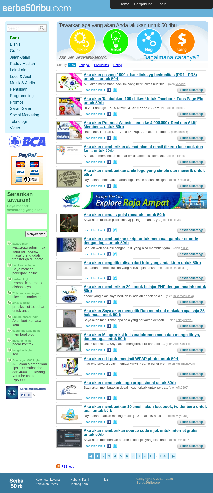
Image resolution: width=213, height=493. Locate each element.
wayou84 (181, 416)
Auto (72, 65)
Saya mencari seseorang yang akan (25, 208)
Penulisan (18, 89)
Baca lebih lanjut (94, 89)
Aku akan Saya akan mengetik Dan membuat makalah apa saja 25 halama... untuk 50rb (144, 313)
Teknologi (18, 121)
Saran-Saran (21, 109)
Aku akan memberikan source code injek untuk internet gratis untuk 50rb (140, 433)
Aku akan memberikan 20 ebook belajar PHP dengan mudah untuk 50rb (145, 289)
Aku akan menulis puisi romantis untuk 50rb (124, 215)
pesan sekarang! (191, 90)
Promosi (17, 102)
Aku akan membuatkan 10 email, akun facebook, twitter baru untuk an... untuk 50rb (145, 409)
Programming (22, 96)
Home (124, 4)
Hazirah (17, 279)
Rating (117, 65)
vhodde (180, 84)
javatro (16, 243)
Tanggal (84, 65)
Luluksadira (20, 265)
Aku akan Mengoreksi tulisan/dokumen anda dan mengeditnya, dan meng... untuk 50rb (142, 337)
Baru (14, 38)
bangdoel (18, 350)
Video (15, 128)
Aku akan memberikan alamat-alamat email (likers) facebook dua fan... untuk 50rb (143, 149)
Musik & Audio (22, 83)
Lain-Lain (18, 70)
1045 (163, 456)
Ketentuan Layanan (48, 479)
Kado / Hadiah (22, 64)
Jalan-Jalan (20, 57)
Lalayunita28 (184, 320)
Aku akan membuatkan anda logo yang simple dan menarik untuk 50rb (144, 173)
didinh (185, 248)
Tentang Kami (79, 484)
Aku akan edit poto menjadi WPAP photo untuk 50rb (131, 359)
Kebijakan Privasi (47, 484)
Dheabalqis (180, 268)
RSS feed (67, 466)
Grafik (15, 51)
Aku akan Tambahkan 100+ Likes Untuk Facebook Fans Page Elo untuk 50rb (143, 101)
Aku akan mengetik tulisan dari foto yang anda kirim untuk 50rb (142, 263)
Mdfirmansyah (185, 363)
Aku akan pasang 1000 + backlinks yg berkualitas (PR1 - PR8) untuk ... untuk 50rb (140, 77)
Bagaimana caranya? (171, 57)
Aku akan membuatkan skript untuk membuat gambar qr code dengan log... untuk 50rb (141, 241)
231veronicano (21, 293)
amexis (17, 302)
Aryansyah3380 (22, 360)
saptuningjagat (22, 330)
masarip (17, 340)
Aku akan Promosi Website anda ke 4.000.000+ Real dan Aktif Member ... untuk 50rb (140, 125)
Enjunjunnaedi (21, 316)
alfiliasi (179, 156)
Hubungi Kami (79, 479)
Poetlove (174, 220)
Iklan (106, 479)
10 (152, 456)
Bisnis (15, 44)
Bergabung (143, 4)
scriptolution (16, 483)
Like (26, 395)
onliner (179, 108)
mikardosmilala (183, 296)
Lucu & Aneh (21, 76)
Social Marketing (24, 115)
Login (161, 4)
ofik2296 (181, 387)
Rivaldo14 (183, 440)
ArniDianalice (182, 344)
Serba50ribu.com (37, 13)
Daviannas (183, 180)
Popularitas (101, 65)
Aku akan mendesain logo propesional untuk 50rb (130, 383)
